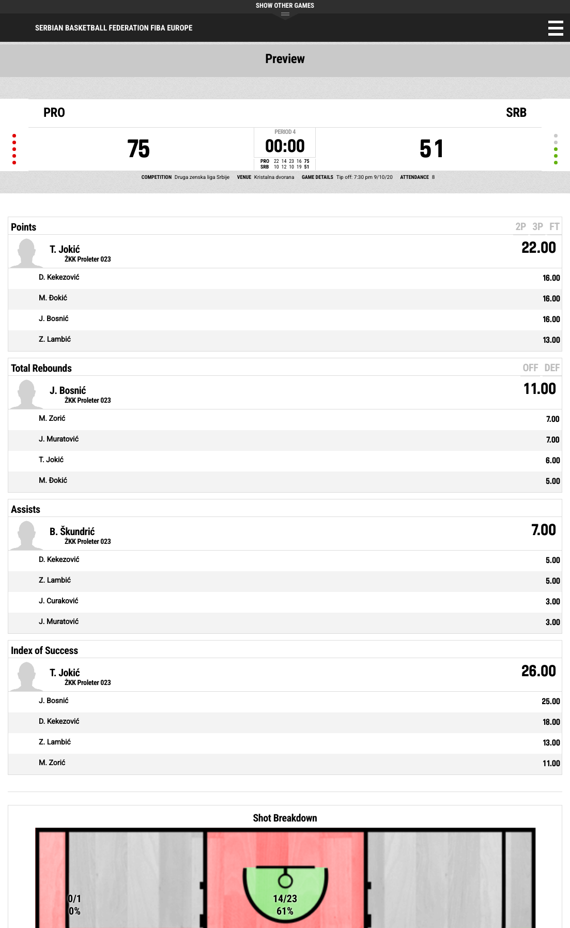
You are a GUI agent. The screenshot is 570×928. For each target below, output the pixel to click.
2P (520, 226)
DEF (552, 367)
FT (554, 226)
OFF (530, 367)
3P (537, 226)
